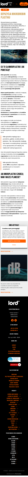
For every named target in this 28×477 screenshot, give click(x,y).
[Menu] (16, 4)
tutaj (23, 237)
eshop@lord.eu (14, 330)
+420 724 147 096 (14, 328)
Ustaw (14, 245)
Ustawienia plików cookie (14, 353)
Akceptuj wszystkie (14, 241)
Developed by (14, 474)
